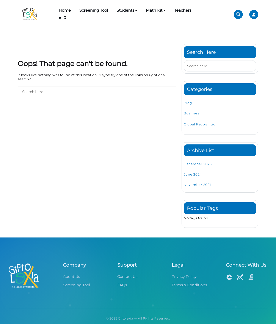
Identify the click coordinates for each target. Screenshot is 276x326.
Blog (188, 103)
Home (65, 10)
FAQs (122, 285)
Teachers (182, 10)
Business (191, 113)
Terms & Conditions (189, 285)
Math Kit (154, 10)
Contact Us (127, 277)
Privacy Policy (184, 277)
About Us (71, 277)
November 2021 (197, 185)
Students (125, 10)
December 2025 (198, 164)
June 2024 (193, 174)
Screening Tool (93, 10)
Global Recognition (201, 124)
